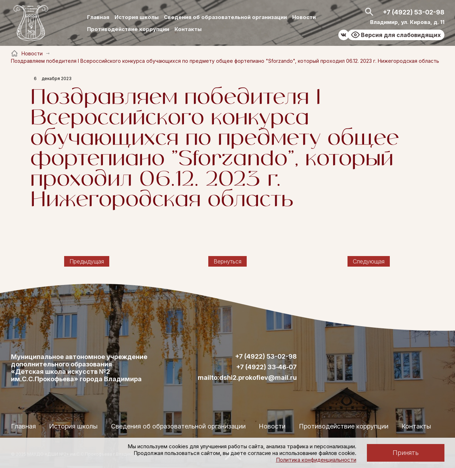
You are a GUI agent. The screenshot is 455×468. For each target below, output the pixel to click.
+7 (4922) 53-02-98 (413, 12)
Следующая (369, 261)
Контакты (188, 29)
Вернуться (227, 261)
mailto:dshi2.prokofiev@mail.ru (247, 377)
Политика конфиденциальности (316, 459)
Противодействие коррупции (128, 29)
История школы (137, 17)
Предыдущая (86, 261)
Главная (98, 17)
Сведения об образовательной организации (225, 17)
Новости (304, 17)
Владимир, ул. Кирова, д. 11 (407, 22)
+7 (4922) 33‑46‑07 (266, 367)
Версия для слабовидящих (401, 34)
